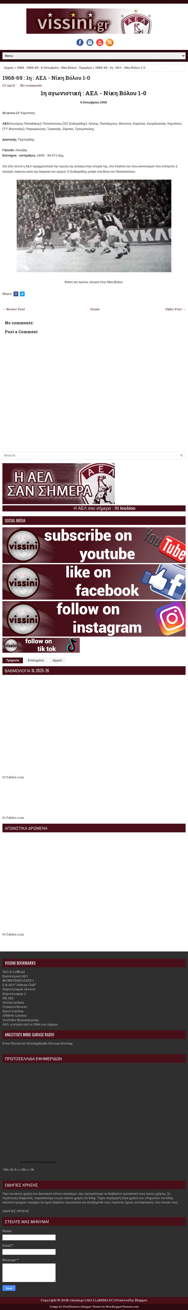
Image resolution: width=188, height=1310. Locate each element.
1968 (20, 67)
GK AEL (8, 998)
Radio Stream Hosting (56, 1043)
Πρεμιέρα (85, 67)
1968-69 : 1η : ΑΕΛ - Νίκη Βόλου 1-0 (46, 78)
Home (95, 309)
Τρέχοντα (12, 660)
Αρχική (9, 67)
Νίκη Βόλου (69, 67)
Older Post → (175, 309)
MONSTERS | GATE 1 (18, 980)
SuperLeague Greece (19, 989)
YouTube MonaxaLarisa (20, 1020)
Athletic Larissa (14, 1015)
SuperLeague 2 (14, 994)
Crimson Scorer (14, 1007)
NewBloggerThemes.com (122, 1306)
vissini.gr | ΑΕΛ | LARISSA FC (91, 1300)
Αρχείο (57, 660)
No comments (31, 85)
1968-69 (32, 67)
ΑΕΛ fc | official (13, 972)
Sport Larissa (12, 1011)
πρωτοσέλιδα (31, 1162)
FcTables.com (13, 777)
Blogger (141, 1300)
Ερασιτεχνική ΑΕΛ (15, 976)
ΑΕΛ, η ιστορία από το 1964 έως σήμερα (30, 1024)
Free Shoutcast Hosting (20, 1043)
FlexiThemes (71, 1306)
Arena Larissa (13, 1002)
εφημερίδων (50, 1162)
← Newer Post (13, 309)
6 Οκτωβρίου (50, 67)
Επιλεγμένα (36, 660)
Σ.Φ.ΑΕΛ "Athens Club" (19, 985)
